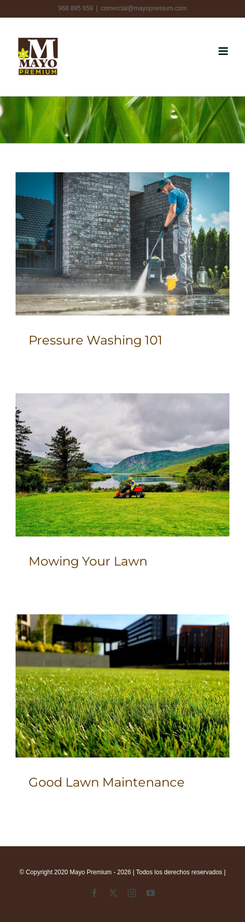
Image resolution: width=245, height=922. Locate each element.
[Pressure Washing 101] (122, 243)
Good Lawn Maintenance (107, 782)
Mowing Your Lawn (88, 561)
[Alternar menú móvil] (224, 51)
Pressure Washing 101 (95, 340)
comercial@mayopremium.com (144, 8)
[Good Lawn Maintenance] (122, 685)
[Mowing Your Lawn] (122, 464)
